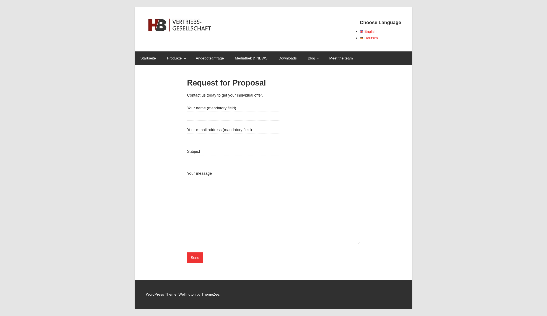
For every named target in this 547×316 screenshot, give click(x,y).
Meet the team (341, 58)
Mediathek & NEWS (251, 58)
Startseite (148, 58)
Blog (314, 58)
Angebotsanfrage (210, 58)
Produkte (176, 58)
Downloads (287, 58)
